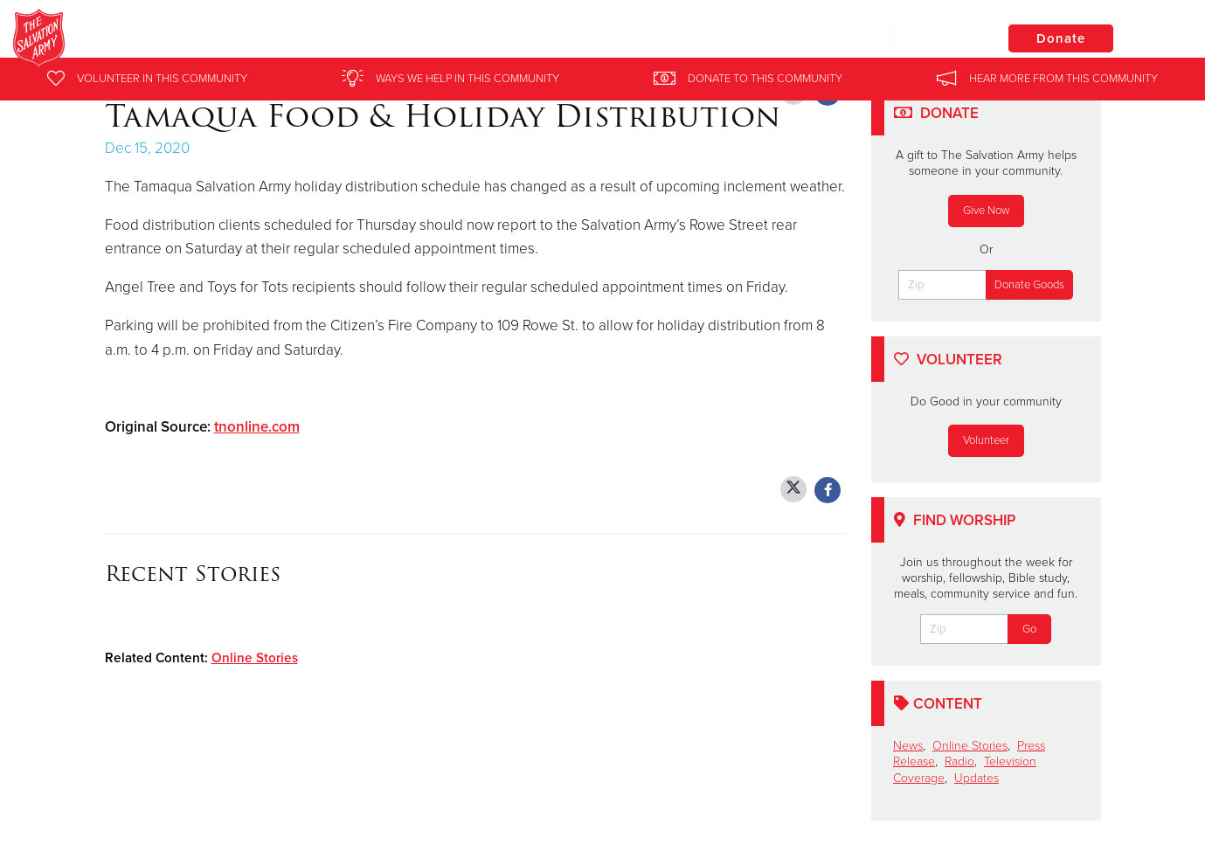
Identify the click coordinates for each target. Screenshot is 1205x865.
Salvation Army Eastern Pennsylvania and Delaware (383, 39)
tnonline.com (257, 427)
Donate (1060, 38)
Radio (959, 761)
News (908, 745)
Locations (929, 37)
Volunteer (986, 440)
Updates (976, 778)
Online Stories (254, 658)
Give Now (986, 211)
